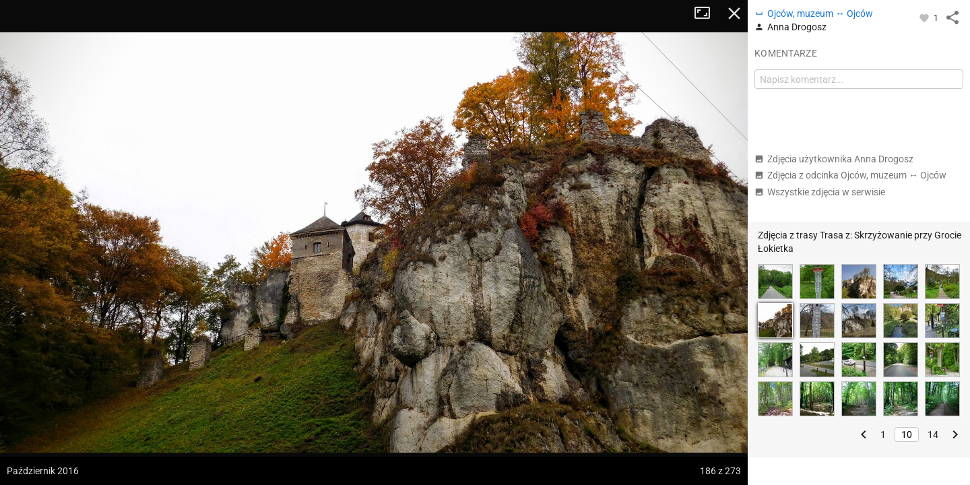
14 (933, 434)
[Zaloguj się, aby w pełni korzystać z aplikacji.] (925, 17)
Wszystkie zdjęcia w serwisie (819, 192)
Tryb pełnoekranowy (707, 13)
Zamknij (734, 13)
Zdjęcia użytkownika (833, 159)
